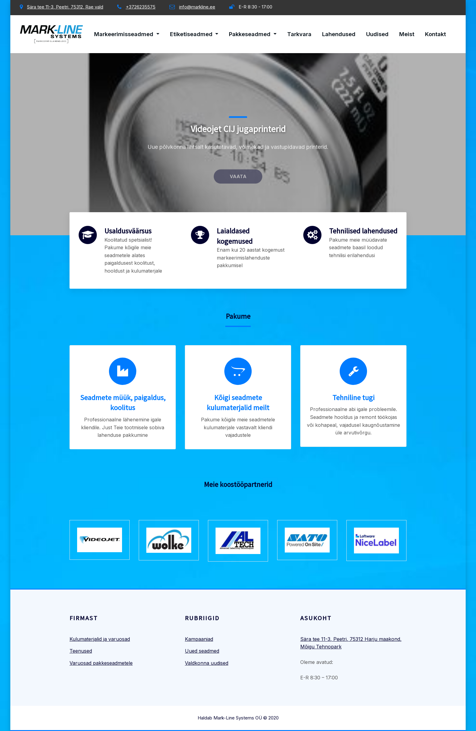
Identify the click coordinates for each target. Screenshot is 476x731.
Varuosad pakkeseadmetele (101, 663)
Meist (406, 34)
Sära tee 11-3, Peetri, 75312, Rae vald (65, 7)
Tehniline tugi (353, 397)
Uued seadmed (202, 651)
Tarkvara (299, 34)
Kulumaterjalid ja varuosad (100, 639)
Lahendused (338, 34)
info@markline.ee (197, 7)
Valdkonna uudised (206, 663)
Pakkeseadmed (253, 34)
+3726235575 (140, 7)
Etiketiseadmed (194, 34)
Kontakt (435, 34)
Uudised (377, 34)
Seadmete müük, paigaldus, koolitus (122, 403)
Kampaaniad (199, 639)
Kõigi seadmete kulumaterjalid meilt (238, 403)
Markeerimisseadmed (126, 34)
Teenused (81, 651)
